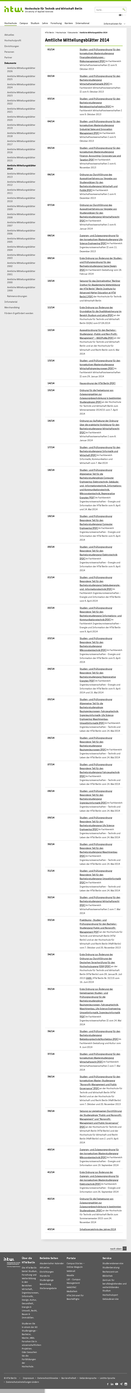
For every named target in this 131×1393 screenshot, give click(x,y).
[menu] (117, 23)
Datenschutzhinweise (47, 1378)
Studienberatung (111, 1267)
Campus (24, 23)
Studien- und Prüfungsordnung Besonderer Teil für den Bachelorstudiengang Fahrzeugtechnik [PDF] (100, 770)
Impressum (28, 1378)
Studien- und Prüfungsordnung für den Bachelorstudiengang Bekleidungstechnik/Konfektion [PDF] (100, 1035)
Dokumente (73, 32)
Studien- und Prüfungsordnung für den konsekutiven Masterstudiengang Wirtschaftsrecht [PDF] (100, 1057)
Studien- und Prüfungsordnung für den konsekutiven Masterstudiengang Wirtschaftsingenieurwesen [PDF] (100, 364)
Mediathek (72, 1291)
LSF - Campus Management (73, 1281)
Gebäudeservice (111, 1299)
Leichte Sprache (107, 1378)
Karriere (69, 23)
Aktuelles (45, 1267)
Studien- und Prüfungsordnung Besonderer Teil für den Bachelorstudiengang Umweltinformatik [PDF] (100, 876)
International (82, 23)
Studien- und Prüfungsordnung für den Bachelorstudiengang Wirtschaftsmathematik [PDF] (100, 80)
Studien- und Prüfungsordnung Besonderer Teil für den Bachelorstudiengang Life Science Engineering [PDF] (97, 823)
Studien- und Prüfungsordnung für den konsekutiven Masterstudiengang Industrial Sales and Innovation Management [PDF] (100, 127)
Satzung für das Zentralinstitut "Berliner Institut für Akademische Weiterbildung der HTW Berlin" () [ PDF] (100, 288)
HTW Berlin (49, 32)
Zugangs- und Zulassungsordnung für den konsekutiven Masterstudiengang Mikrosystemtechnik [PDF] (99, 1153)
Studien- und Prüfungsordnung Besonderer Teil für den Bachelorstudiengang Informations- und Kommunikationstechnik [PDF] (101, 613)
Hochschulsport (110, 1295)
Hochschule (10, 23)
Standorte (45, 1275)
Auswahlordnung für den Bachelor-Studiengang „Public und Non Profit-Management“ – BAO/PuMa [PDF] (99, 334)
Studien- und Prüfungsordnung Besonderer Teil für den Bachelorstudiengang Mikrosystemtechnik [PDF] (96, 644)
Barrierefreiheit (68, 1378)
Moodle (70, 1275)
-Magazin (76, 1265)
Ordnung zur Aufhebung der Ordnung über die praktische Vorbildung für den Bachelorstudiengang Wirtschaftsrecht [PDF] (99, 426)
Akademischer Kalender (52, 1263)
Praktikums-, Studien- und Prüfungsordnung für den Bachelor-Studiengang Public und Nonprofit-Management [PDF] (98, 925)
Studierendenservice (113, 1263)
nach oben (118, 1248)
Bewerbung (45, 1284)
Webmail (71, 1271)
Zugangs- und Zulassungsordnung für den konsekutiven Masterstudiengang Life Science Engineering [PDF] (101, 239)
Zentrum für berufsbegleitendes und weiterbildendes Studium (114, 1285)
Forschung (56, 23)
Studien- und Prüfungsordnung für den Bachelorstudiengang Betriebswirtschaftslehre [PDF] (100, 102)
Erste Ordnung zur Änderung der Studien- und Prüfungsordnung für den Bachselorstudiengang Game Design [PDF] (101, 264)
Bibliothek (108, 1275)
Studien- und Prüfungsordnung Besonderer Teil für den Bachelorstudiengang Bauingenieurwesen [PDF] (96, 743)
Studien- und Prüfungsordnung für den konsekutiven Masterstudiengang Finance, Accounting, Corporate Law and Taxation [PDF (100, 153)
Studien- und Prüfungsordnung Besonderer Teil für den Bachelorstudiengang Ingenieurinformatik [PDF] (96, 796)
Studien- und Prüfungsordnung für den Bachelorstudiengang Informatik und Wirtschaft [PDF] (100, 451)
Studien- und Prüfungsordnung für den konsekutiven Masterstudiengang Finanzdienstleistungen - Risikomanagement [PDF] (100, 55)
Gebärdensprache (88, 1378)
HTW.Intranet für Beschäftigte (75, 1297)
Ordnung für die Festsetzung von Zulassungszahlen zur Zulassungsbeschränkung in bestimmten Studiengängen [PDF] (100, 396)
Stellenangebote (48, 1288)
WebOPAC (72, 1287)
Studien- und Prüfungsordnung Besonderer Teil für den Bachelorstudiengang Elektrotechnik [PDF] (98, 552)
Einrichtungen (47, 1271)
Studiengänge (47, 1280)
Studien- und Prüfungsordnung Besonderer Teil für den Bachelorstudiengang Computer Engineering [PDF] (96, 522)
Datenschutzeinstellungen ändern (22, 1382)
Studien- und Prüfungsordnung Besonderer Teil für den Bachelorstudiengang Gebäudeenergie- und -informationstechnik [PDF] (100, 583)
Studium (35, 23)
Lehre (45, 23)
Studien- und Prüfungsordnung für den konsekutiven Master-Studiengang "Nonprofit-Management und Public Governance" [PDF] (100, 1082)
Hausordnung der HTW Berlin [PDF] (97, 383)
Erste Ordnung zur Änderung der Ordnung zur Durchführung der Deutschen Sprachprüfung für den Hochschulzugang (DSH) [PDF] (97, 960)
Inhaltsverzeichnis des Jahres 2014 (98, 1229)
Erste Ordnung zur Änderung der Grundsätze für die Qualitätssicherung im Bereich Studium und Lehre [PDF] (100, 311)
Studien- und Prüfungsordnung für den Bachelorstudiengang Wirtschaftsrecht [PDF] (100, 901)
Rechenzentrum (110, 1271)
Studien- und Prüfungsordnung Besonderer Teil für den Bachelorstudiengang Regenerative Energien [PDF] (98, 674)
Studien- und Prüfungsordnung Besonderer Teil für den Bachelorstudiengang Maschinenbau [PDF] (98, 850)
